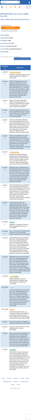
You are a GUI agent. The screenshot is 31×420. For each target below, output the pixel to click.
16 (4, 138)
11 (4, 224)
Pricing (22, 378)
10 (4, 233)
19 (4, 102)
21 (4, 74)
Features (9, 378)
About (27, 378)
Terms (18, 384)
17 (4, 122)
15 (4, 154)
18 (4, 112)
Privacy (13, 384)
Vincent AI (16, 381)
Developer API (7, 381)
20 (4, 83)
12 (4, 204)
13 (4, 187)
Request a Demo (10, 27)
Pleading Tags (24, 381)
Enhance (16, 378)
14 (4, 169)
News (3, 378)
